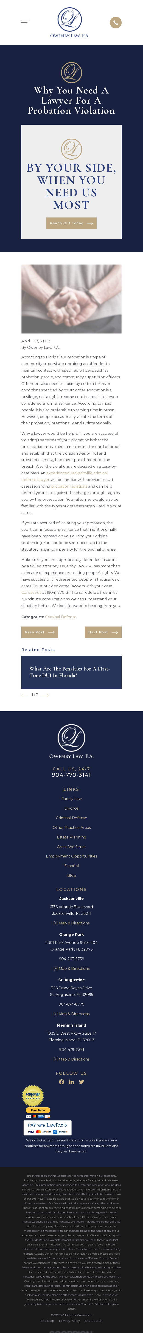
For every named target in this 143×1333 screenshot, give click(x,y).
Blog (71, 875)
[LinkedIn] (71, 1081)
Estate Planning (71, 837)
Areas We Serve (71, 847)
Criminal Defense (60, 617)
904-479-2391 (71, 1049)
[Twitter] (81, 1081)
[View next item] (45, 695)
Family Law (72, 799)
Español (71, 866)
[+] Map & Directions (71, 923)
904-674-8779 (71, 1004)
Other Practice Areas (72, 827)
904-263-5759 (71, 959)
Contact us (31, 592)
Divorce (71, 808)
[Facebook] (61, 1081)
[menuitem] (47, 1321)
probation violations (69, 486)
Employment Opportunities (71, 856)
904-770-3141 (71, 775)
